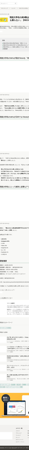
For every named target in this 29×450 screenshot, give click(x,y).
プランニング (18, 433)
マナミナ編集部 (11, 303)
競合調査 (13, 384)
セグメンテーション (11, 387)
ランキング (18, 435)
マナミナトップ (4, 8)
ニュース (13, 8)
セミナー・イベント (20, 441)
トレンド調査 (19, 387)
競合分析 (19, 384)
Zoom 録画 (2, 387)
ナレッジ (18, 437)
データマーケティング (5, 384)
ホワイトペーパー (19, 439)
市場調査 (24, 384)
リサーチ (18, 430)
